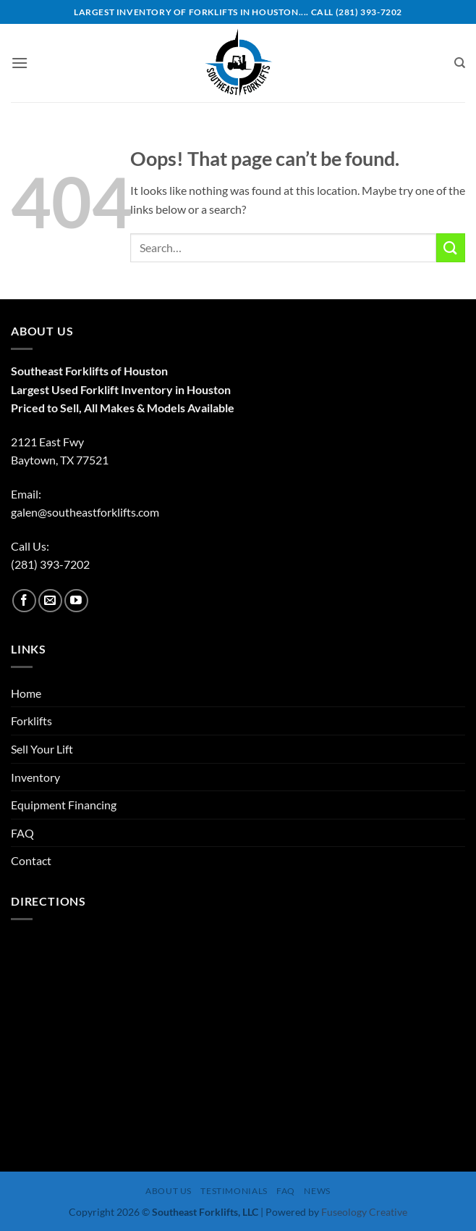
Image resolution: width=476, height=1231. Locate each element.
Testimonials (233, 1190)
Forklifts (31, 720)
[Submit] (450, 247)
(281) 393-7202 (50, 564)
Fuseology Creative (364, 1212)
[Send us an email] (50, 601)
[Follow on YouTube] (76, 601)
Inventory (35, 777)
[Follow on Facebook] (24, 601)
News (317, 1190)
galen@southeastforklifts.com (85, 512)
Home (26, 693)
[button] (19, 62)
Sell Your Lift (42, 749)
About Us (168, 1190)
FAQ (22, 833)
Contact (31, 860)
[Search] (459, 63)
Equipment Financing (63, 804)
